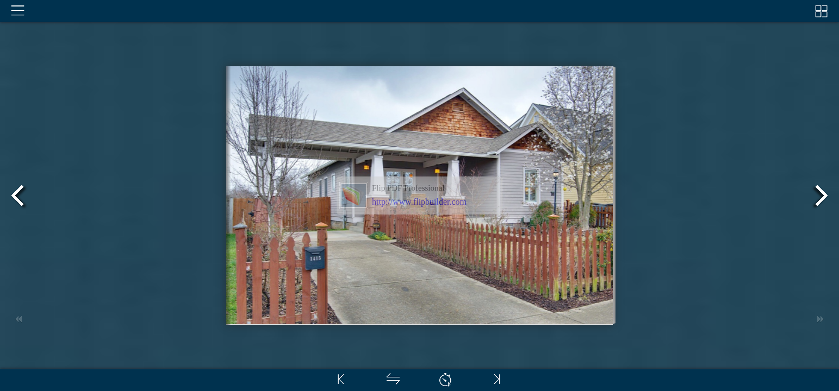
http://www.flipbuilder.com (419, 201)
